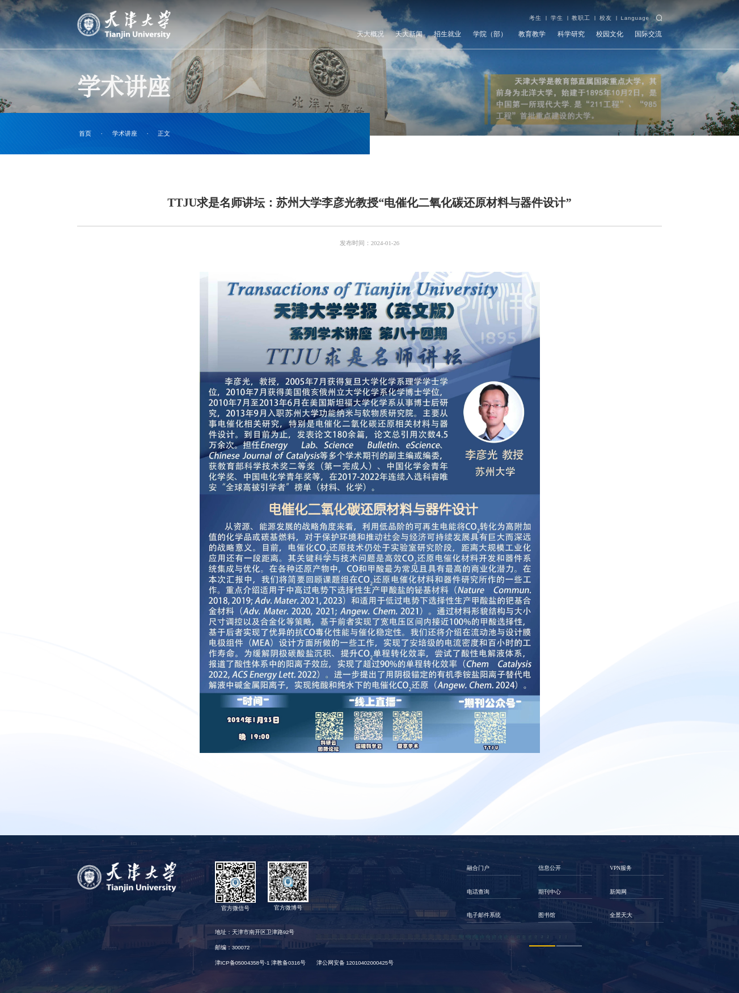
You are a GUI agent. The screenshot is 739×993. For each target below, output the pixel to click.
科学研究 (571, 34)
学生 (557, 18)
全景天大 (621, 915)
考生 (535, 18)
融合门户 (478, 868)
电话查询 (478, 892)
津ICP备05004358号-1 (242, 963)
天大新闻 (409, 34)
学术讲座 (124, 133)
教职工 (581, 18)
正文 (164, 133)
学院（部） (490, 34)
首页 (85, 133)
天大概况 (370, 34)
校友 (605, 18)
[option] (494, 891)
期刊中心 (549, 892)
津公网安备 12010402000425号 (355, 963)
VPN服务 (621, 868)
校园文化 (609, 34)
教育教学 (532, 34)
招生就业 (447, 34)
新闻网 (618, 892)
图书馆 (546, 915)
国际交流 (648, 34)
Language (634, 18)
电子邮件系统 (484, 915)
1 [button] (542, 945)
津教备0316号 (288, 963)
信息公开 (549, 868)
